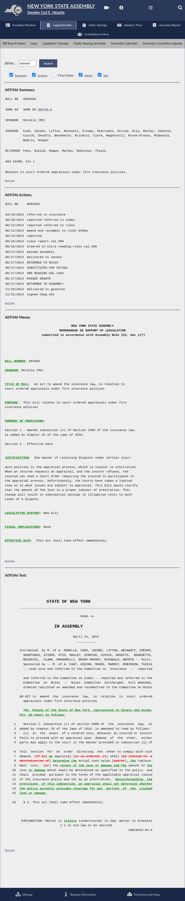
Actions (43, 101)
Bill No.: (10, 87)
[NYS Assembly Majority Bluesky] (64, 31)
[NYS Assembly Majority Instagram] (49, 31)
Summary (21, 101)
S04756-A (45, 135)
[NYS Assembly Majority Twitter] (34, 31)
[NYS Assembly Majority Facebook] (19, 31)
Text (107, 101)
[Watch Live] (4, 31)
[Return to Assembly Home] (56, 11)
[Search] (79, 31)
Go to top (10, 206)
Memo (89, 101)
